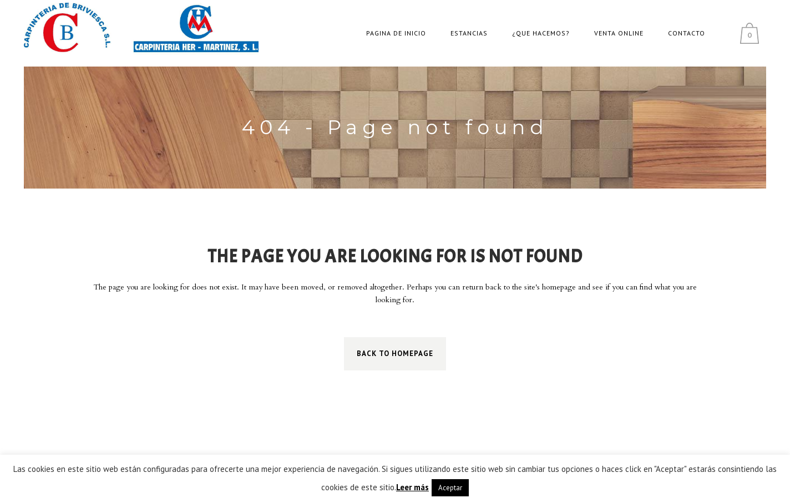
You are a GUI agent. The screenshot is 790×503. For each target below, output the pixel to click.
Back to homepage (395, 353)
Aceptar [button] (450, 487)
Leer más (412, 487)
